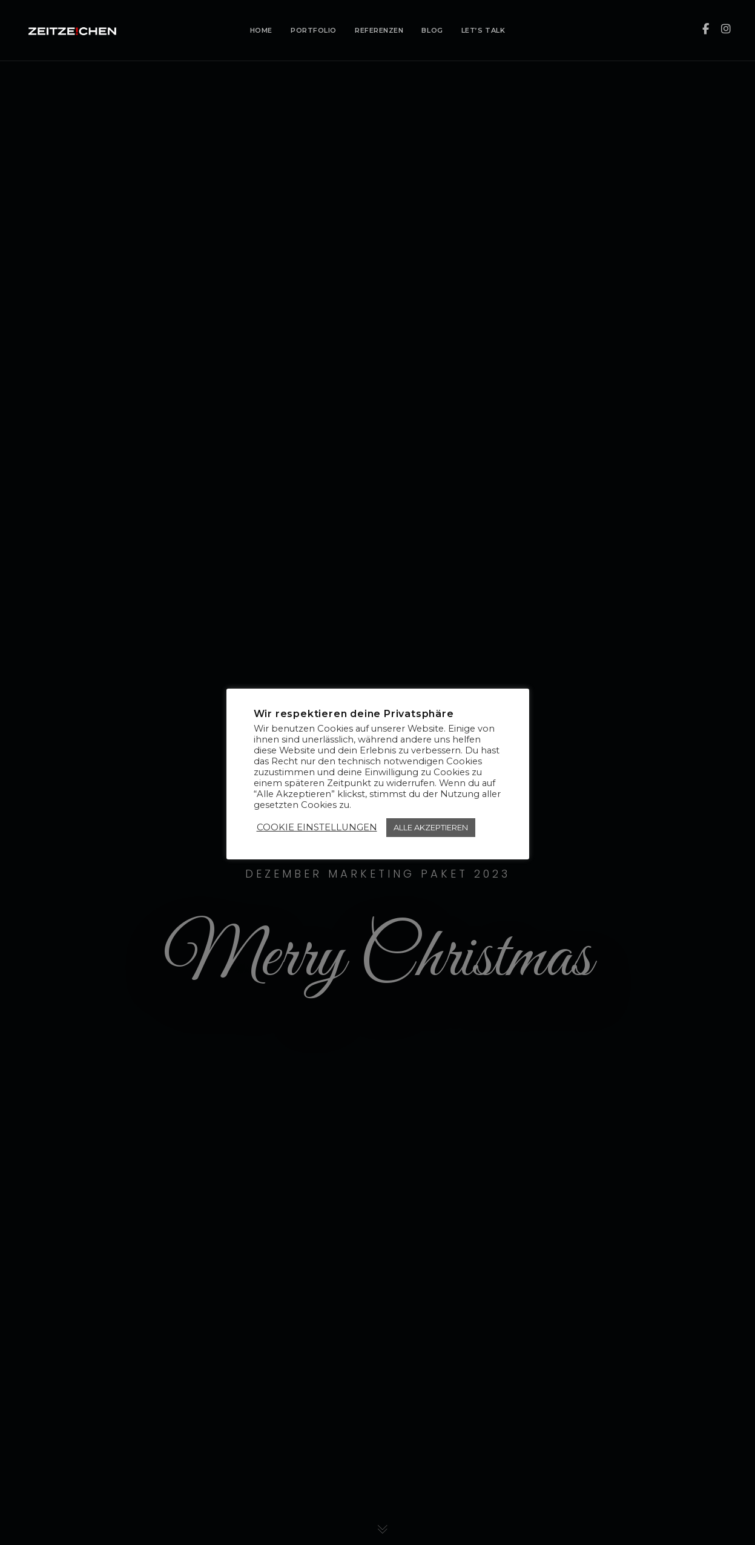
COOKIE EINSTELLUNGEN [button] (317, 827)
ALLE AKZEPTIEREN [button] (431, 827)
